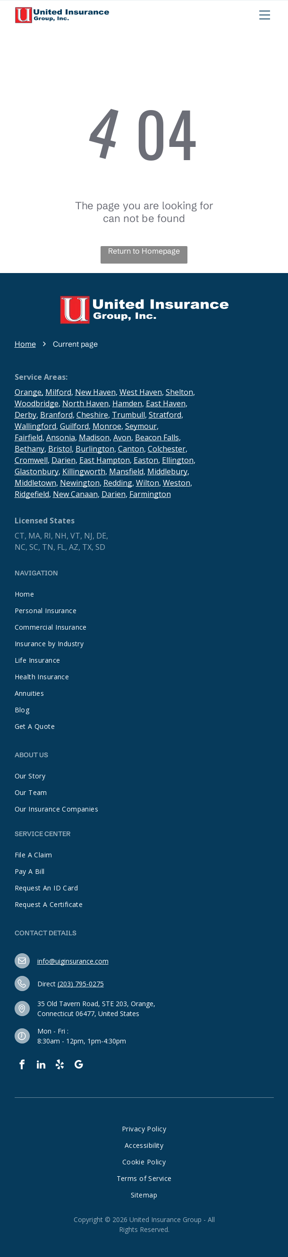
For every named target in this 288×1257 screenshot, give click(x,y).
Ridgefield (32, 494)
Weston (176, 483)
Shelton (179, 392)
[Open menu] (265, 15)
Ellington (178, 460)
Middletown (35, 483)
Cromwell (31, 460)
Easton (146, 460)
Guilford (74, 426)
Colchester (167, 449)
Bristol (60, 449)
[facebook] (22, 1066)
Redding (117, 483)
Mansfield (126, 471)
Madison (94, 437)
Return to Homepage (144, 251)
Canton (131, 449)
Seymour (141, 426)
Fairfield (28, 437)
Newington (80, 483)
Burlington (95, 449)
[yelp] (60, 1066)
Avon (122, 437)
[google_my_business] (78, 1066)
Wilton (147, 483)
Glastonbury (37, 471)
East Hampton (104, 460)
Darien (63, 460)
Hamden (127, 403)
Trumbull (128, 415)
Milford (58, 392)
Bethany (29, 449)
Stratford (165, 415)
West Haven (140, 392)
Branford (56, 415)
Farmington (150, 494)
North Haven (85, 403)
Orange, (29, 392)
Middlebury (167, 471)
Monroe (107, 426)
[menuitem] (144, 594)
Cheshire (92, 415)
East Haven (166, 403)
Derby (25, 415)
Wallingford (35, 426)
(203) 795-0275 (81, 983)
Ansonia (60, 437)
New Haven (95, 392)
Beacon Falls (157, 437)
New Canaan (75, 494)
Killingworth (83, 471)
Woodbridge (37, 403)
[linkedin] (41, 1066)
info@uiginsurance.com (73, 961)
